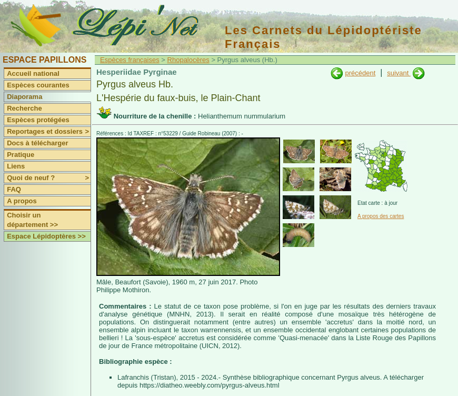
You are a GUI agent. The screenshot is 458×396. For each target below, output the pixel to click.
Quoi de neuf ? (49, 178)
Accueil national (33, 73)
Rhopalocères (188, 60)
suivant (399, 73)
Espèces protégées (38, 120)
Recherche (24, 108)
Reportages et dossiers (49, 131)
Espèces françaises (130, 60)
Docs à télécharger (37, 143)
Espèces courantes (38, 85)
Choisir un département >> (32, 220)
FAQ (14, 189)
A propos (22, 201)
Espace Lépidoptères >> (46, 236)
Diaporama (24, 97)
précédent (360, 73)
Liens (16, 166)
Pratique (20, 155)
